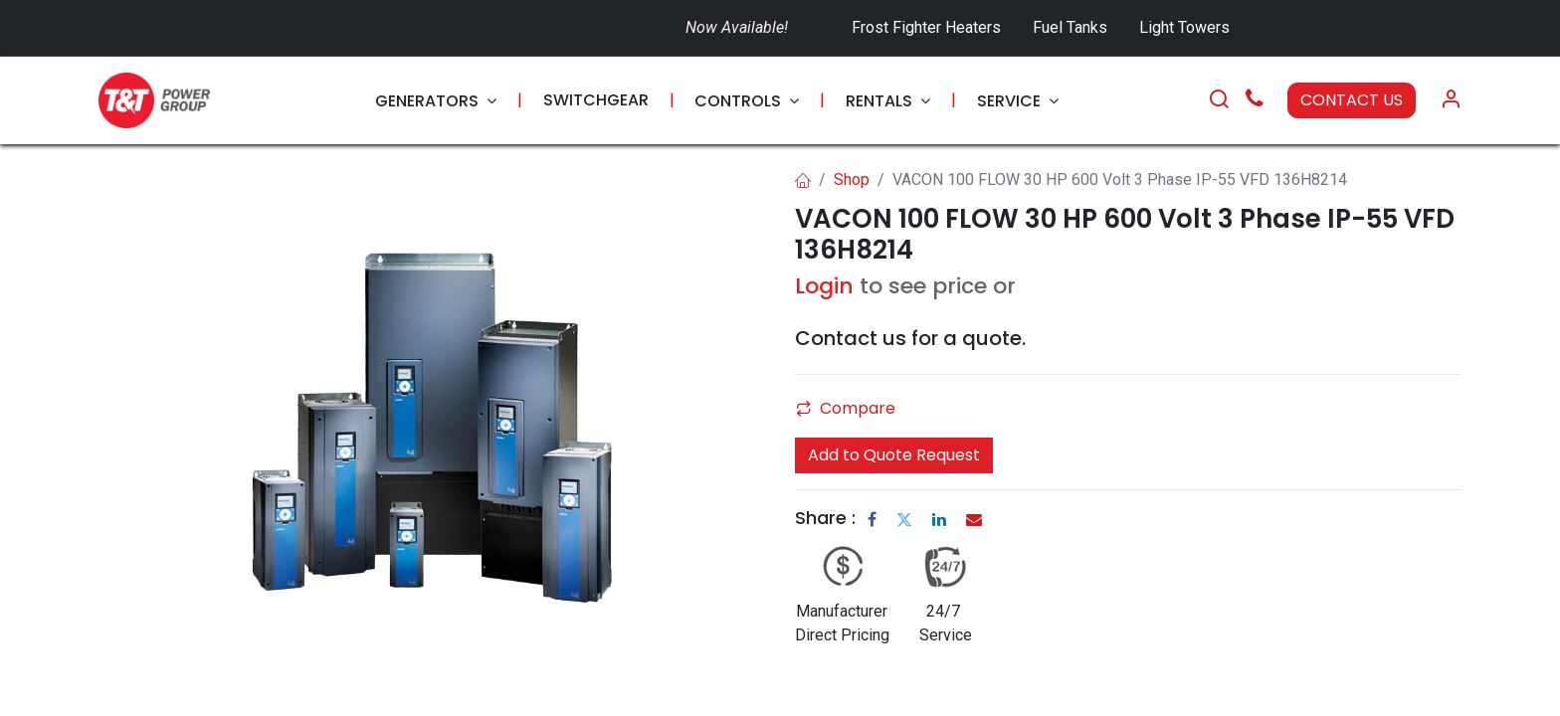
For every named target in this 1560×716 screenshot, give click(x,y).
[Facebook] (872, 519)
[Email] (974, 519)
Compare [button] (845, 408)
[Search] (1219, 100)
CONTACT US (1351, 100)
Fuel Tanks (1072, 27)
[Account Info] (1451, 100)
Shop (852, 179)
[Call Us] (1255, 100)
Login (824, 285)
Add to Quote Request (894, 455)
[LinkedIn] (939, 519)
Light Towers (1184, 27)
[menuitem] (435, 101)
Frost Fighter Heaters (926, 27)
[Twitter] (904, 519)
